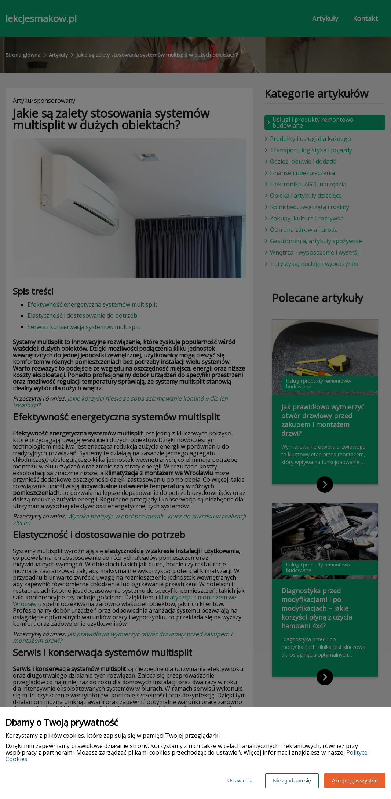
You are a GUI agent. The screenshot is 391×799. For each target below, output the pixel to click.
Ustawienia (239, 781)
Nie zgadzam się (292, 781)
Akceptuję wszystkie (355, 781)
